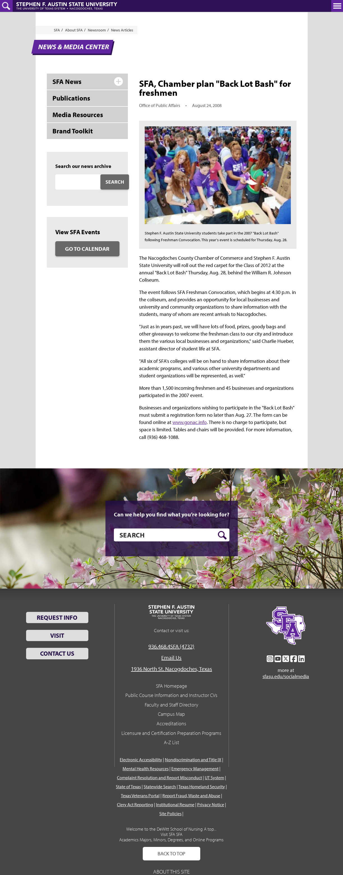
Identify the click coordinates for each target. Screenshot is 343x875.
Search (114, 182)
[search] (171, 534)
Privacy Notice (210, 804)
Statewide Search (160, 786)
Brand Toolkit (72, 131)
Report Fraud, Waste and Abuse (191, 795)
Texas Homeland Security (201, 786)
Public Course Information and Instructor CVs (171, 695)
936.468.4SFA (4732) (171, 646)
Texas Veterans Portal (140, 795)
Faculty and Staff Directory (171, 704)
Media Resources (77, 114)
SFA (57, 30)
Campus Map (171, 714)
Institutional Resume (175, 804)
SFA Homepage (171, 686)
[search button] (222, 535)
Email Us (171, 657)
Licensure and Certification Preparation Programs (171, 733)
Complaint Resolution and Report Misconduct (159, 777)
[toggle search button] (6, 6)
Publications (71, 98)
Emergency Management (194, 768)
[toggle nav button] (337, 6)
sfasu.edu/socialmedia (286, 676)
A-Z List (171, 742)
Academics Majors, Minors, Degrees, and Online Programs (171, 839)
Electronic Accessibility (141, 759)
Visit (57, 635)
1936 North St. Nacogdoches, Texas (171, 668)
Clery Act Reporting (135, 804)
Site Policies (170, 813)
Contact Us (57, 653)
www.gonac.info (189, 422)
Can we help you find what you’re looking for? (171, 514)
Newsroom (97, 30)
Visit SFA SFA (171, 834)
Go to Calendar (87, 248)
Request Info (57, 617)
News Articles (122, 30)
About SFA (74, 30)
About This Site (171, 871)
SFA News (66, 81)
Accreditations (171, 723)
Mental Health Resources (146, 768)
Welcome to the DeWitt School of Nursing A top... (171, 829)
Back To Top (171, 853)
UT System (214, 777)
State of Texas (128, 786)
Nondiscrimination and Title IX (193, 759)
